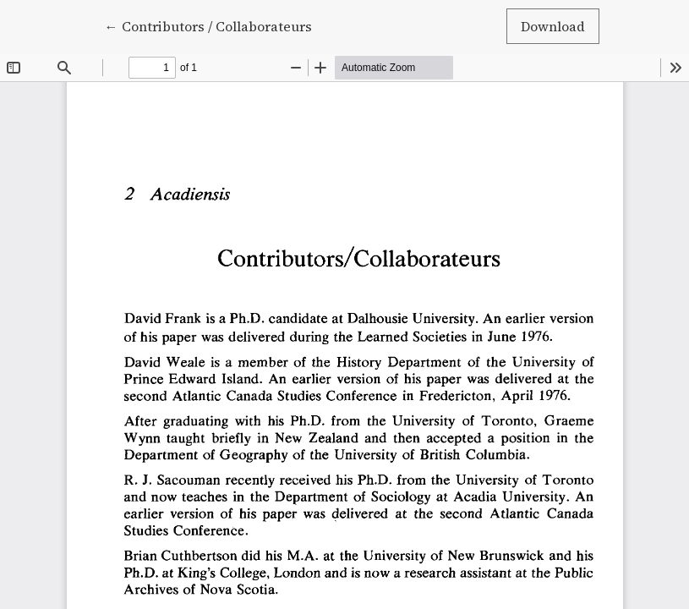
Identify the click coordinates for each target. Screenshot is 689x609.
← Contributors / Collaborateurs (208, 25)
